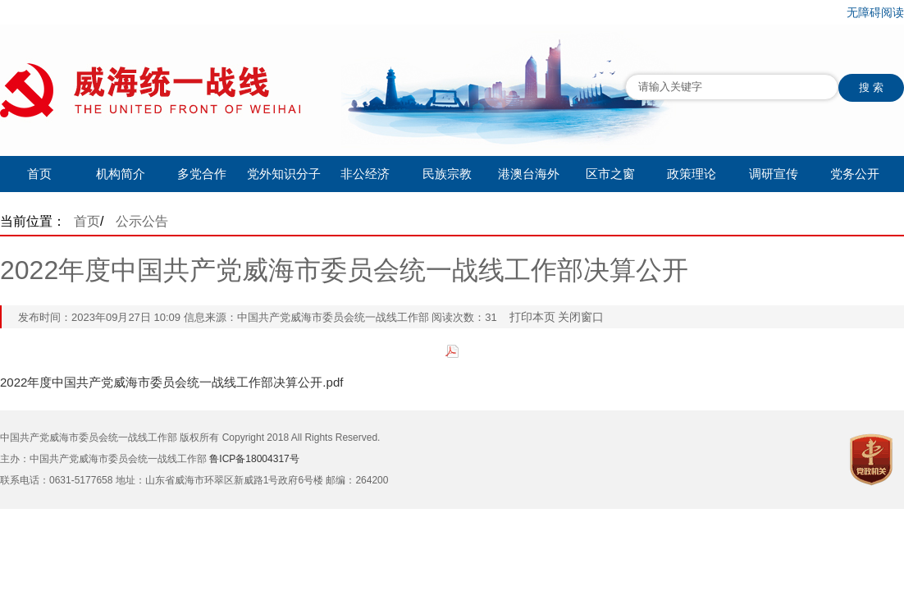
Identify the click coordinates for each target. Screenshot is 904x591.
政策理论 (691, 174)
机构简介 (120, 174)
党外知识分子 (284, 174)
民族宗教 (447, 174)
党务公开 (854, 174)
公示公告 (142, 221)
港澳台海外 (528, 174)
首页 (39, 174)
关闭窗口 (581, 316)
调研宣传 (773, 174)
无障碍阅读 (875, 12)
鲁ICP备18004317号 (254, 459)
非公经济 (365, 174)
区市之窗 (610, 174)
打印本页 (532, 316)
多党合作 (201, 174)
